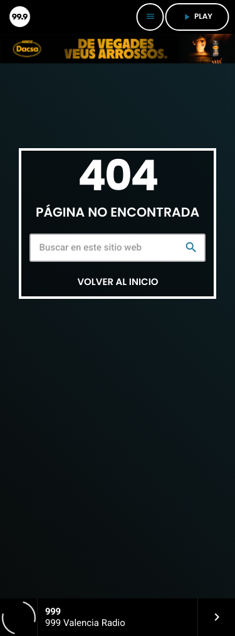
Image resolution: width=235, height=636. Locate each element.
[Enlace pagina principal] (19, 17)
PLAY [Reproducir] (197, 16)
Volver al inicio (117, 282)
